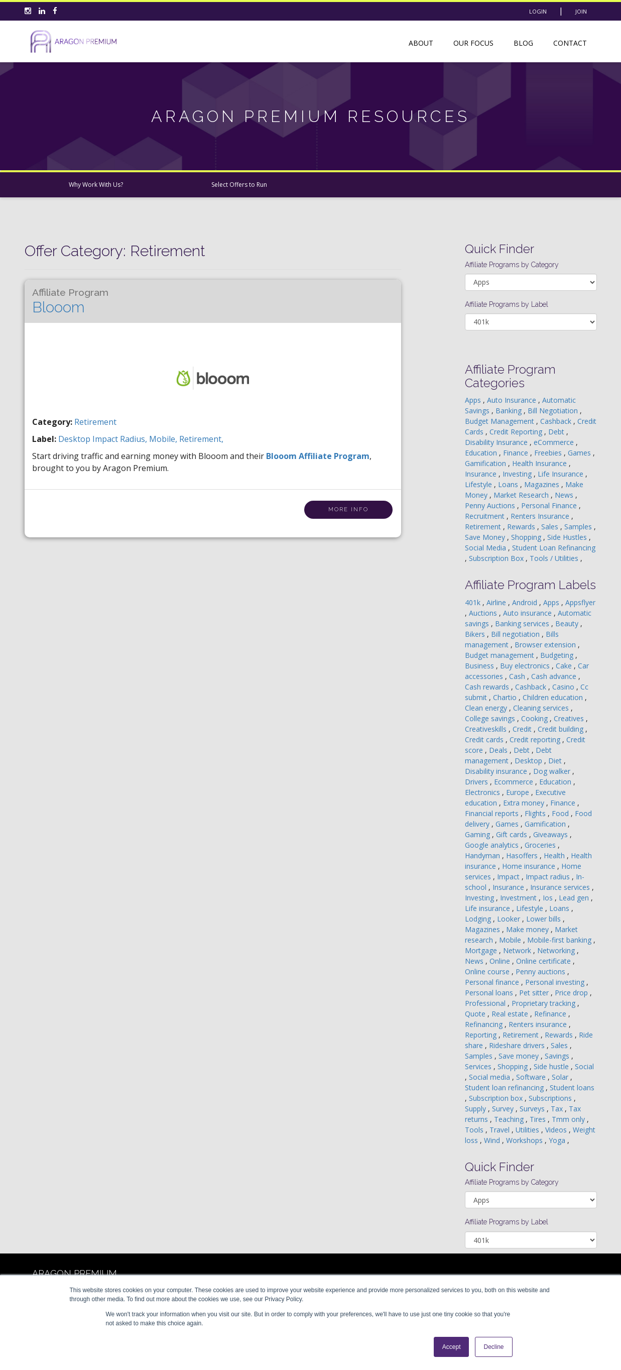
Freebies (549, 453)
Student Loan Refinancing (553, 547)
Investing (518, 474)
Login (538, 11)
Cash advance (554, 676)
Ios (549, 897)
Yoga (558, 1140)
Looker (509, 919)
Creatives (570, 718)
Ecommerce (514, 781)
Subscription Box (497, 558)
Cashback (556, 421)
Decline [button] (493, 1346)
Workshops (525, 1140)
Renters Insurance (541, 516)
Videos (557, 1129)
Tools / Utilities (555, 558)
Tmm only (569, 1119)
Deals (499, 750)
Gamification (486, 463)
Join (581, 11)
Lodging (479, 919)
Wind (493, 1140)
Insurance (482, 474)
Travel (500, 1129)
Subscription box (497, 1098)
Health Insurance (540, 463)
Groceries (541, 845)
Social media (490, 1077)
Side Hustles (568, 537)
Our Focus (473, 43)
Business (480, 665)
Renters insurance (539, 1024)
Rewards (522, 526)
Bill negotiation (516, 634)
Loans (509, 484)
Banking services (523, 623)
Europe (518, 792)
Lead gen (575, 897)
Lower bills (544, 919)
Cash (518, 676)
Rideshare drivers (518, 1045)
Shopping (527, 537)
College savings (491, 718)
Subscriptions (551, 1098)
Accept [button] (451, 1346)
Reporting (482, 1035)
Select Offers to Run (239, 184)
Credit (523, 729)
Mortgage (482, 950)
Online (500, 961)
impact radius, (120, 438)
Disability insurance (497, 771)
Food (561, 813)
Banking (509, 410)
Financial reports (493, 813)
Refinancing (485, 1024)
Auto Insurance (512, 400)
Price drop (572, 992)
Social (584, 1066)
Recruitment (486, 516)
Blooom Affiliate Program (317, 456)
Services (479, 1066)
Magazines (542, 484)
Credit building (561, 729)
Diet (556, 760)
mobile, (164, 438)
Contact (570, 43)
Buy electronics (526, 665)
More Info (348, 509)
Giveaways (551, 834)
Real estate (510, 1013)
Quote (476, 1013)
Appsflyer (580, 602)
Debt (557, 431)
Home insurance (529, 866)
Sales (550, 526)
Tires (539, 1119)
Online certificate (544, 961)
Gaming (478, 834)
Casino (564, 687)
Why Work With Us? (96, 184)
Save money (520, 1056)
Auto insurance (528, 613)
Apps (474, 400)
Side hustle (552, 1066)
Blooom (70, 301)
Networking (557, 950)
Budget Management (500, 421)
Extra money (524, 803)
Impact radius (549, 876)
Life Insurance (561, 474)
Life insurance (488, 908)
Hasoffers (523, 855)
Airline (497, 602)
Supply (476, 1108)
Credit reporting (536, 739)
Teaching (510, 1119)
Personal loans (490, 992)
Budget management (500, 655)
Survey (504, 1108)
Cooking (535, 718)
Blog (523, 43)
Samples (579, 526)
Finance (516, 453)
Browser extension (546, 644)
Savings (558, 1056)
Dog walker (552, 771)
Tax (558, 1108)
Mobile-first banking (560, 940)
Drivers (477, 781)
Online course (488, 971)
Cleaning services (542, 708)
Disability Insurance (497, 442)
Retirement (95, 421)
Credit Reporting (516, 431)
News (565, 495)
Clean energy (487, 708)
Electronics (483, 792)
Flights (536, 813)
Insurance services (561, 887)
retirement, (201, 438)
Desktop (529, 760)
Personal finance (493, 982)
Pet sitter (535, 992)
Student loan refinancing (505, 1087)
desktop (75, 438)
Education (482, 453)
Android (525, 602)
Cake (565, 665)
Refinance (551, 1013)
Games (580, 453)
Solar (561, 1077)
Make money (528, 929)
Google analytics (493, 845)
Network (518, 950)
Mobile (511, 940)
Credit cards (485, 739)
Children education (554, 697)
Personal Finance (550, 505)
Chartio (506, 697)
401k (473, 602)
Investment (519, 897)
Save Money (486, 537)
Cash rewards (488, 687)
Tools (475, 1129)
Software (532, 1077)
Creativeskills (487, 729)
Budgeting (557, 655)
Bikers (476, 634)
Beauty (567, 623)
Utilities (528, 1129)
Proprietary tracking (544, 1003)
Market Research (522, 495)
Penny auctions (541, 971)
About (421, 43)
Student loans (572, 1087)
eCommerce (555, 442)
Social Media (486, 547)
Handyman (483, 855)
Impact (509, 876)
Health (555, 855)
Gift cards (512, 834)
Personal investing (555, 982)
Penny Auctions (491, 505)
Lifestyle (479, 484)
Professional (486, 1003)
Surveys (533, 1108)
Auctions (484, 613)
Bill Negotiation (554, 410)
